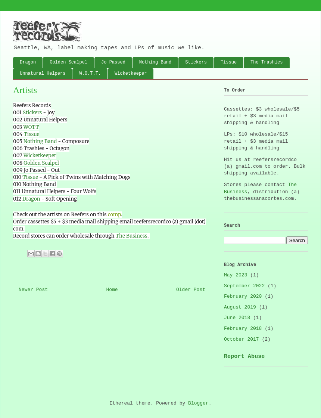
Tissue (229, 62)
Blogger (198, 403)
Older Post (190, 289)
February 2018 (243, 328)
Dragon (28, 62)
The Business (131, 236)
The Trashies (266, 62)
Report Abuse (244, 356)
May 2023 (235, 275)
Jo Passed (113, 62)
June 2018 (237, 318)
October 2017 (241, 339)
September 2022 (244, 286)
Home (112, 289)
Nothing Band (155, 62)
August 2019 (240, 307)
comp (114, 214)
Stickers (196, 62)
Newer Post (33, 289)
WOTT (31, 127)
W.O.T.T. (90, 73)
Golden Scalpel (68, 62)
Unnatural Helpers (42, 73)
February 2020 (243, 296)
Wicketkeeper (131, 73)
